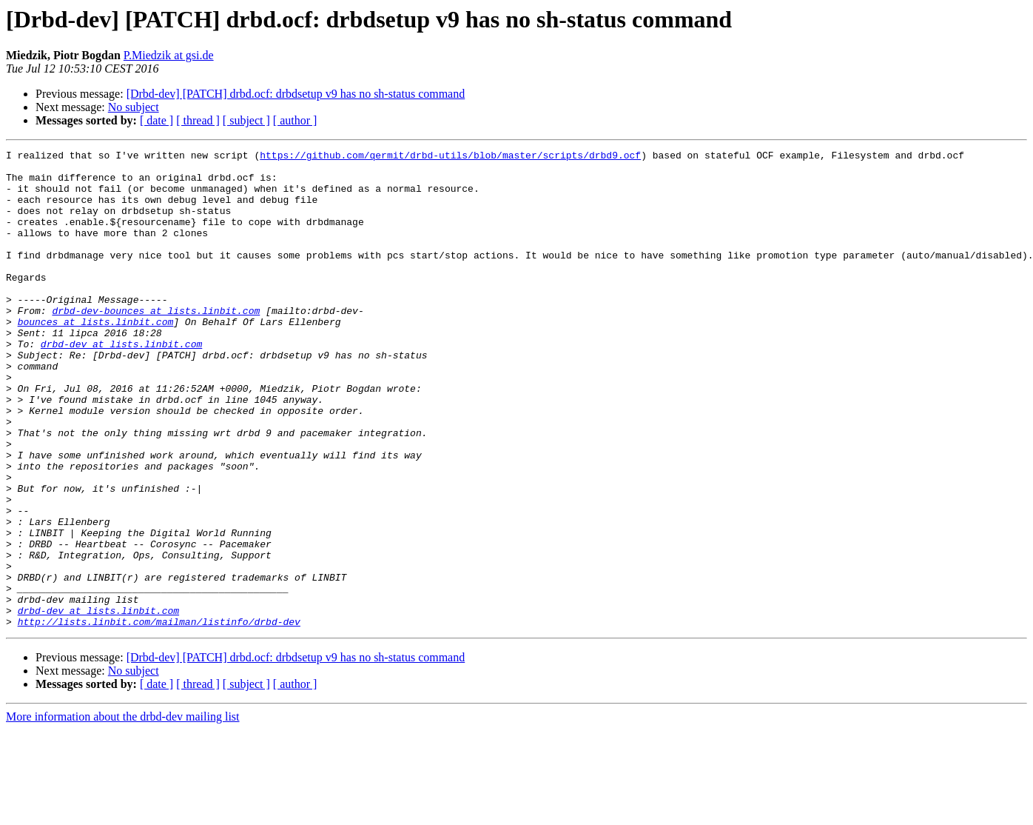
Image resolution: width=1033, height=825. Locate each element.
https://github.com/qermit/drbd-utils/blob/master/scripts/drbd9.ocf (450, 157)
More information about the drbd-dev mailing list (123, 812)
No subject (133, 107)
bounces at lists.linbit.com (96, 357)
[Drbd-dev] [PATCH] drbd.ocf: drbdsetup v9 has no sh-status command (296, 93)
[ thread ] (198, 120)
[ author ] (295, 120)
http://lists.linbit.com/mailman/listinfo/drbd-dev (159, 717)
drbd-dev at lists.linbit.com (121, 383)
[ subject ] (246, 120)
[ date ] (156, 120)
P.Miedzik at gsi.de (169, 55)
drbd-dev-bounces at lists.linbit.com (156, 343)
